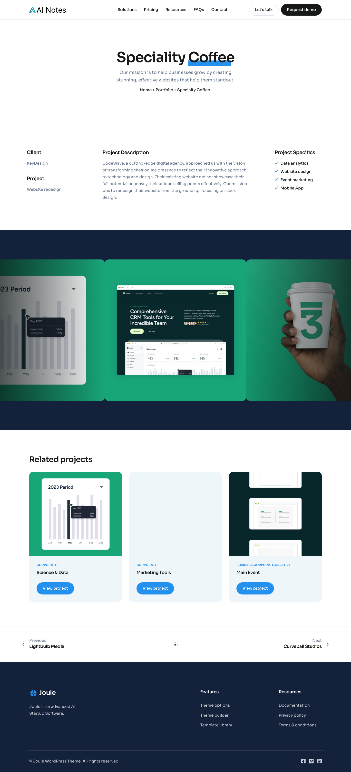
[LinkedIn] (319, 761)
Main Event (248, 572)
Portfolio (164, 89)
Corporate (47, 565)
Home (146, 89)
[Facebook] (303, 761)
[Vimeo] (311, 761)
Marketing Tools (153, 572)
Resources (176, 10)
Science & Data (52, 572)
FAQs (199, 10)
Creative (283, 565)
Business (244, 565)
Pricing (151, 10)
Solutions (126, 10)
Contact (219, 10)
